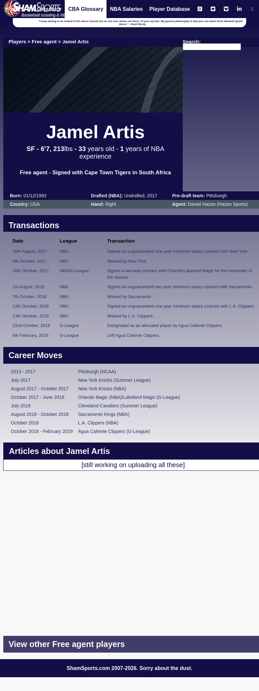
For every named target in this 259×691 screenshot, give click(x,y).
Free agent (44, 41)
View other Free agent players (67, 644)
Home (12, 9)
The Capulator (44, 9)
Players (17, 41)
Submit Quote (234, 21)
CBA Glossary (85, 9)
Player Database (169, 9)
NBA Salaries (126, 9)
